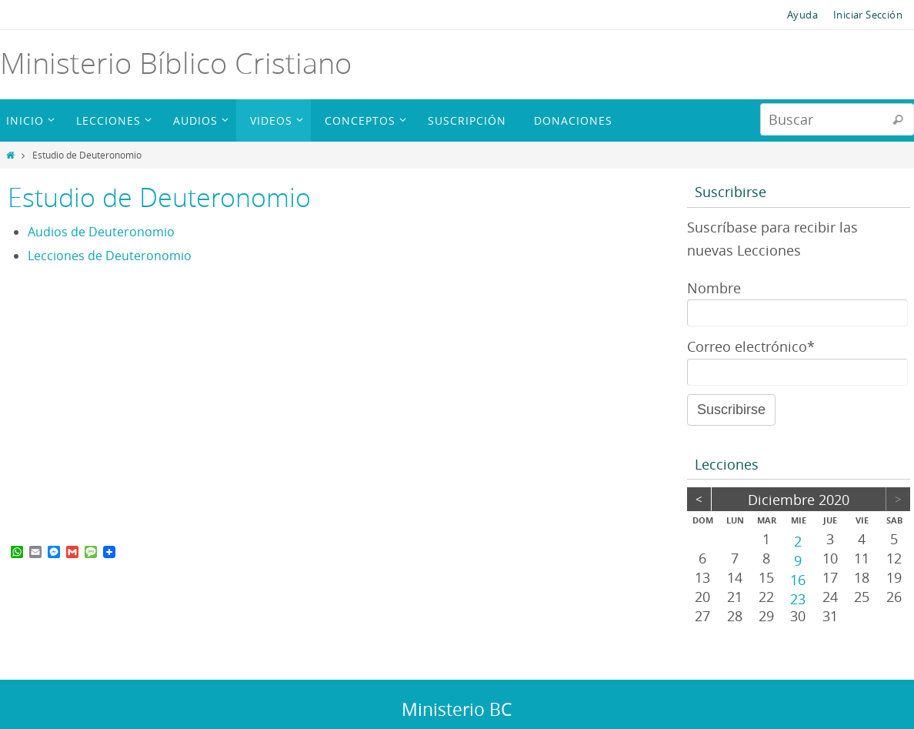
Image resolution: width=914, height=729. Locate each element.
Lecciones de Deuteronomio (110, 255)
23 (798, 598)
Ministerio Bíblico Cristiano (176, 62)
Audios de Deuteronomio (101, 231)
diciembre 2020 (798, 499)
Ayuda (802, 15)
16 (798, 578)
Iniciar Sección (867, 15)
